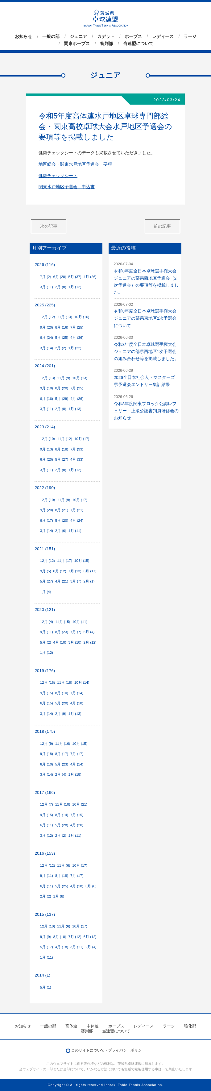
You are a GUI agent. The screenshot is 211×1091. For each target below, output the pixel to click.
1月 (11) (74, 531)
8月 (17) (61, 754)
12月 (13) (47, 378)
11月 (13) (64, 317)
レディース (163, 36)
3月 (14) (46, 348)
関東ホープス (77, 43)
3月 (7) (75, 581)
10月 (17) (81, 439)
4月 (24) (76, 520)
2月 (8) (60, 287)
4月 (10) (59, 642)
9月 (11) (46, 632)
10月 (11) (79, 622)
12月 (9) (46, 743)
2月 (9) (60, 714)
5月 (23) (61, 764)
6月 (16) (46, 398)
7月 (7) (75, 632)
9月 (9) (45, 937)
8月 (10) (61, 693)
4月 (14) (76, 764)
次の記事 (48, 226)
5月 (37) (74, 277)
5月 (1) (45, 987)
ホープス (133, 36)
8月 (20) (61, 388)
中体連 (93, 1026)
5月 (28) (61, 825)
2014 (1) (42, 975)
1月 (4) (45, 592)
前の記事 (162, 226)
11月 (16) (62, 743)
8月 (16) (61, 327)
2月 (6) (60, 531)
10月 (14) (81, 682)
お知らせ (23, 36)
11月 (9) (63, 378)
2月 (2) (60, 348)
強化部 (190, 1026)
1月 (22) (74, 348)
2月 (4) (60, 774)
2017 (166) (45, 792)
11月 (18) (64, 682)
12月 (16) (47, 682)
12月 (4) (46, 622)
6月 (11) (46, 825)
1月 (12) (74, 287)
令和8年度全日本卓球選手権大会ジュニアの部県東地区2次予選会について (145, 318)
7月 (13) (74, 571)
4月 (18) (76, 703)
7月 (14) (76, 693)
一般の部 (51, 36)
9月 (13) (46, 449)
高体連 (71, 1026)
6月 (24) (46, 337)
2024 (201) (45, 365)
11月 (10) (62, 804)
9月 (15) (46, 693)
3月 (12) (46, 835)
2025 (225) (45, 305)
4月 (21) (61, 581)
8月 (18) (61, 449)
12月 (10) (47, 439)
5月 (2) (45, 642)
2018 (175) (45, 731)
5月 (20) (61, 520)
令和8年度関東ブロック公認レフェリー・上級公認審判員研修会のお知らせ (146, 410)
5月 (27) (61, 459)
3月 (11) (46, 287)
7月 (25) (76, 327)
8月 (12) (59, 571)
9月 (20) (46, 327)
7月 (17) (76, 754)
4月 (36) (76, 337)
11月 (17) (64, 560)
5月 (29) (61, 398)
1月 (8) (58, 896)
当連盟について (138, 43)
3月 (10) (74, 642)
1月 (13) (74, 409)
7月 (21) (76, 510)
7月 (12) (74, 937)
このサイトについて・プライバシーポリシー (108, 1050)
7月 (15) (76, 815)
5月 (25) (61, 337)
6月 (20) (59, 277)
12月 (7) (46, 804)
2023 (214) (45, 427)
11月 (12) (64, 439)
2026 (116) (45, 264)
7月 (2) (45, 277)
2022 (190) (45, 487)
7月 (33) (76, 449)
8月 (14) (61, 815)
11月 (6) (63, 865)
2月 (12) (90, 642)
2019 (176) (45, 670)
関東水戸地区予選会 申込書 (67, 187)
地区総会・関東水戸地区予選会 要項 (75, 164)
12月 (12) (47, 317)
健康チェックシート (58, 175)
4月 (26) (90, 277)
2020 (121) (45, 609)
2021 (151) (45, 548)
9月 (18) (46, 388)
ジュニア (78, 36)
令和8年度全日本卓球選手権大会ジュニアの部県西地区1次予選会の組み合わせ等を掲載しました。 (146, 351)
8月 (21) (61, 510)
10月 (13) (79, 378)
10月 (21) (79, 804)
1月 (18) (74, 774)
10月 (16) (81, 317)
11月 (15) (62, 622)
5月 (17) (46, 947)
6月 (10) (46, 764)
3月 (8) (91, 886)
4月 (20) (76, 825)
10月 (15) (81, 560)
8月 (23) (61, 632)
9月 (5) (45, 571)
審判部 (106, 43)
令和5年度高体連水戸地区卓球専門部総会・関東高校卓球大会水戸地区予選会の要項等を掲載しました (105, 126)
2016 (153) (45, 853)
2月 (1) (89, 581)
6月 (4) (89, 632)
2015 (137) (45, 914)
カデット (105, 36)
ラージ (190, 36)
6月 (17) (46, 520)
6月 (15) (46, 703)
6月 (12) (90, 937)
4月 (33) (76, 459)
